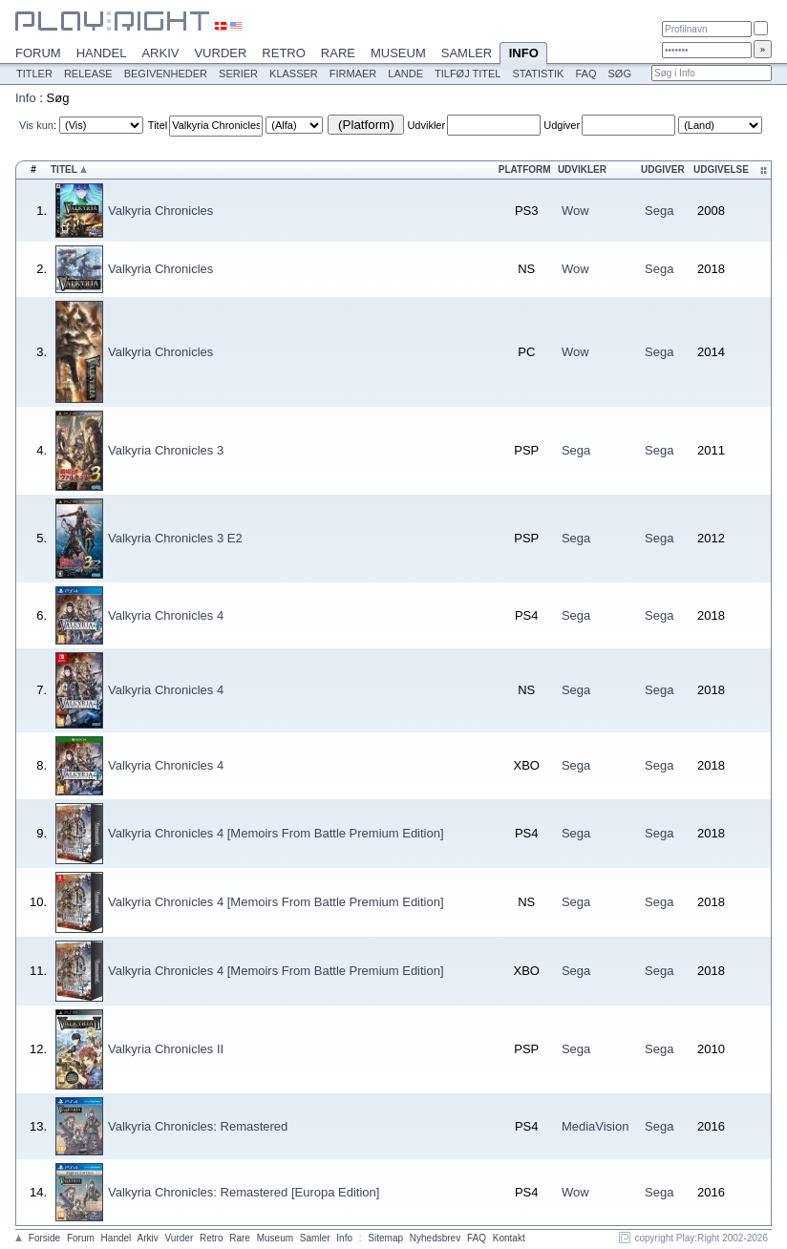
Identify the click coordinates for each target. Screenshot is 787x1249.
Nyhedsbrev (435, 1238)
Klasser (293, 73)
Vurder (220, 53)
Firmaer (353, 73)
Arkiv (160, 53)
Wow (575, 210)
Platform (525, 169)
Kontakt (509, 1238)
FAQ (585, 73)
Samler (466, 53)
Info (523, 54)
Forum (38, 53)
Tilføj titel (467, 73)
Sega (659, 210)
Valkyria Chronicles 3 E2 (175, 538)
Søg (618, 73)
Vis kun (36, 125)
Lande (405, 73)
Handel (101, 53)
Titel (157, 125)
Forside (44, 1238)
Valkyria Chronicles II (165, 1049)
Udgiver (561, 125)
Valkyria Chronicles (160, 210)
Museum (398, 53)
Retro (284, 53)
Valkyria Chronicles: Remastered (197, 1126)
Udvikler (426, 125)
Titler (34, 73)
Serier (238, 73)
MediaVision (595, 1126)
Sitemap (385, 1238)
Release (88, 73)
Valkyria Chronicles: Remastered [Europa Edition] (243, 1192)
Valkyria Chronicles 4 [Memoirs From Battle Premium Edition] (276, 833)
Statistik (538, 73)
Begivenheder (165, 73)
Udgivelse (721, 169)
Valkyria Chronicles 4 (165, 615)
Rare (338, 53)
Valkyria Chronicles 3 (165, 450)
